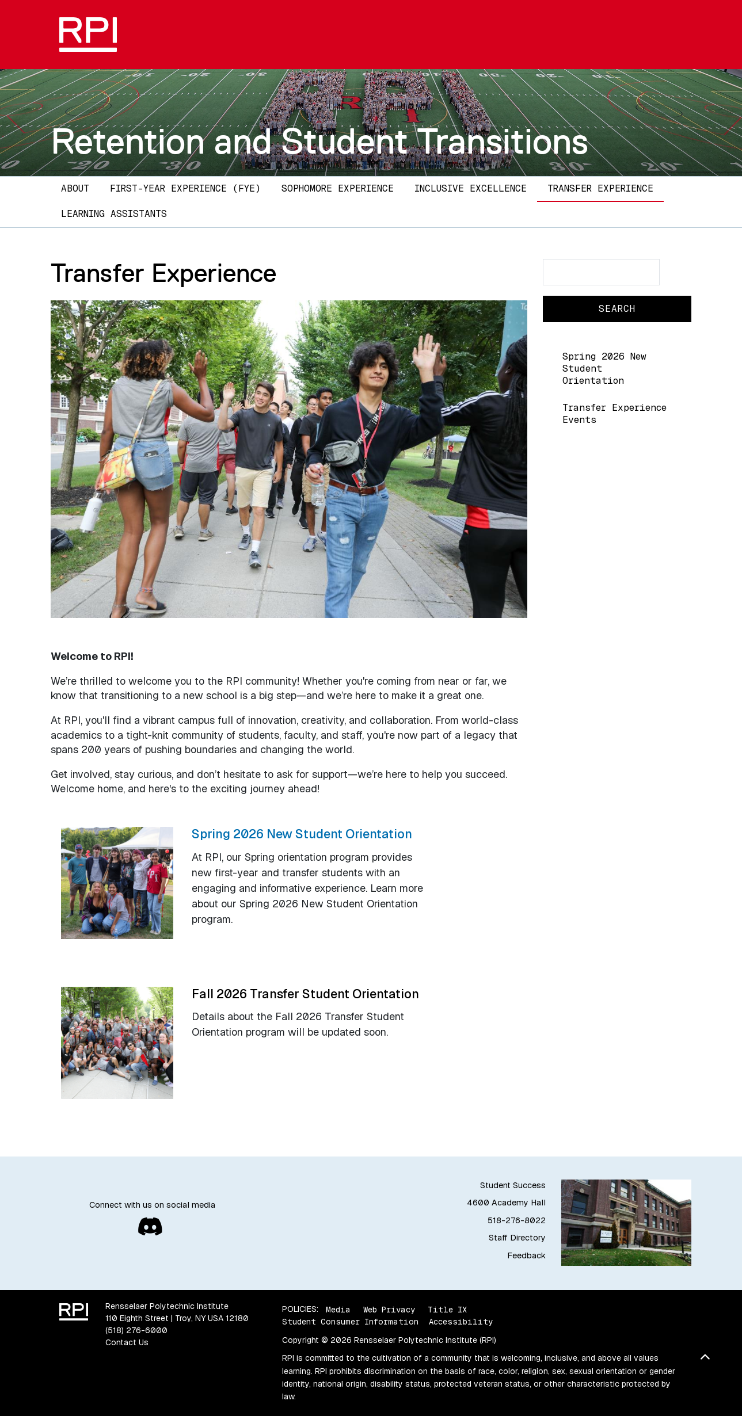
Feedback (526, 1255)
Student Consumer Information (350, 1321)
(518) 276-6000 (136, 1330)
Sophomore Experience (337, 188)
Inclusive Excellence (470, 188)
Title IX (447, 1309)
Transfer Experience (600, 188)
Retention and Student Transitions (319, 141)
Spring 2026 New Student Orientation (604, 368)
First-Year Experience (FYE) (185, 188)
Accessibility (461, 1321)
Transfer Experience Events (614, 414)
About (75, 188)
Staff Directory (517, 1237)
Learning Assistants (114, 214)
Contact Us (127, 1342)
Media (338, 1309)
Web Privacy (389, 1309)
